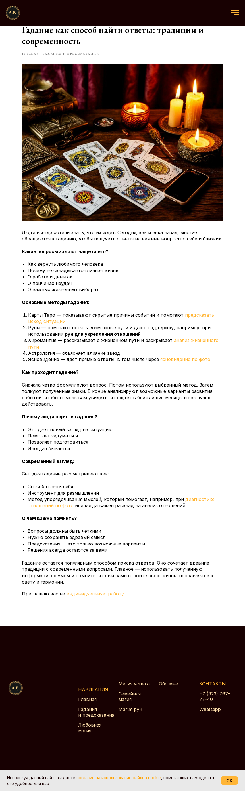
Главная (87, 709)
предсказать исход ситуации (71, 315)
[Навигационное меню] (235, 13)
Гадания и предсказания (96, 721)
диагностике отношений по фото (75, 506)
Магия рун (130, 718)
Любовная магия (89, 737)
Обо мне (168, 693)
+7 (202, 703)
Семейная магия (130, 706)
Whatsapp (210, 718)
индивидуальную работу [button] (105, 601)
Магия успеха (134, 693)
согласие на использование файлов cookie (118, 777)
